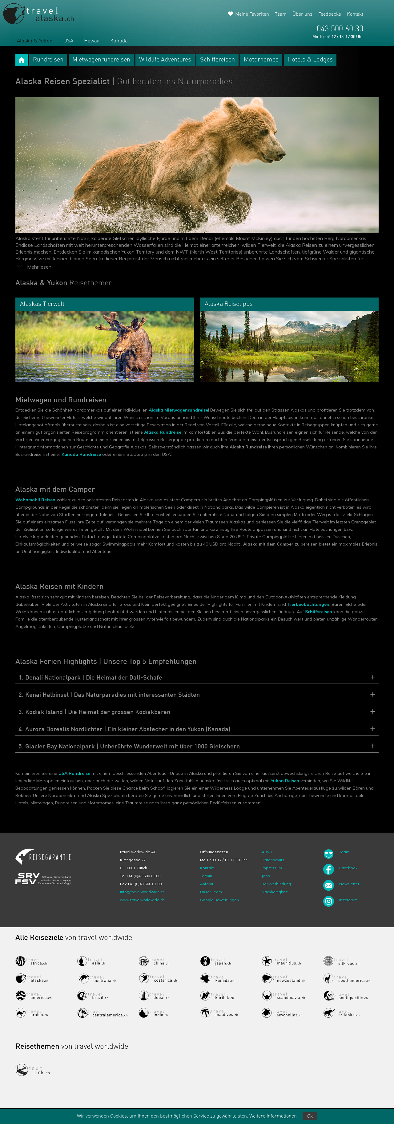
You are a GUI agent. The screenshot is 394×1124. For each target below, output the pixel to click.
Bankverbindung (276, 883)
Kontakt (355, 14)
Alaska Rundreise (162, 432)
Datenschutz (273, 860)
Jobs (266, 876)
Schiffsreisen (217, 60)
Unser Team (211, 891)
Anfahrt (206, 883)
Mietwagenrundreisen (101, 60)
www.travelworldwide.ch (142, 899)
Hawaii (91, 41)
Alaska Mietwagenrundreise (178, 410)
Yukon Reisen (285, 780)
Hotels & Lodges (310, 60)
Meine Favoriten (252, 14)
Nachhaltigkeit (274, 891)
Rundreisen (48, 60)
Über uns (302, 14)
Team (281, 14)
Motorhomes (261, 60)
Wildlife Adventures (165, 60)
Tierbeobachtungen (308, 604)
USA (68, 41)
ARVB (267, 852)
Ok (310, 1116)
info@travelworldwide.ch (142, 891)
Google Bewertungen (219, 899)
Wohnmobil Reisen (35, 500)
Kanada (119, 41)
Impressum (272, 868)
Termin (206, 876)
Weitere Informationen (273, 1116)
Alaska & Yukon (35, 41)
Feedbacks (329, 14)
